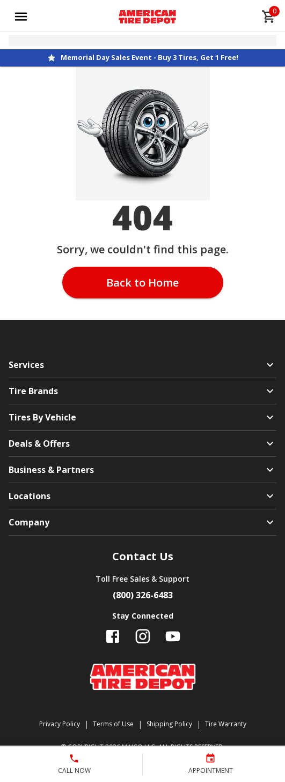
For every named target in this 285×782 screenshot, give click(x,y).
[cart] (268, 16)
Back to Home (142, 282)
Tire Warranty (225, 723)
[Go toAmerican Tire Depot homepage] (147, 16)
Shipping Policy (169, 723)
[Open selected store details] (142, 40)
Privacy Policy (59, 723)
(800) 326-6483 (143, 595)
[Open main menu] (21, 16)
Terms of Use (113, 723)
